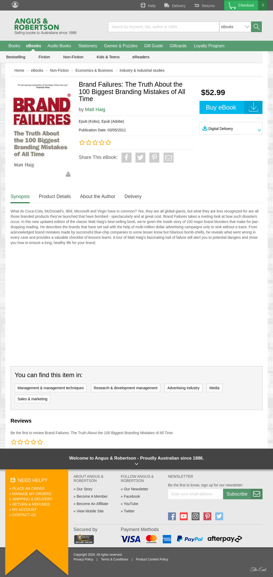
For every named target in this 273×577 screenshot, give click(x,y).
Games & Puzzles (120, 46)
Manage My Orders (31, 494)
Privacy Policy (83, 559)
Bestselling (15, 57)
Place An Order (28, 488)
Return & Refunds (31, 504)
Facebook (132, 496)
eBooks (33, 46)
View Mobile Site (90, 511)
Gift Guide (153, 46)
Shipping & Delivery (32, 499)
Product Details (55, 196)
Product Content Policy (152, 559)
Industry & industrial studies (141, 70)
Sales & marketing (33, 399)
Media (214, 388)
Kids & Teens (108, 57)
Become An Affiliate (92, 504)
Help (147, 5)
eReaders (140, 57)
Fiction (44, 57)
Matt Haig (95, 109)
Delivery (174, 5)
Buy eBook (234, 107)
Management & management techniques (51, 388)
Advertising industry (183, 388)
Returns (204, 5)
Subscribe (244, 494)
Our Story (84, 489)
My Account (24, 509)
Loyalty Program (209, 46)
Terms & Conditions (114, 559)
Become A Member (92, 496)
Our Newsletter (136, 489)
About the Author (97, 196)
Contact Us (24, 515)
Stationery (87, 46)
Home (19, 70)
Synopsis (20, 196)
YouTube (131, 504)
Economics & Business (94, 70)
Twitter (129, 511)
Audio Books (59, 46)
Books (14, 46)
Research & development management (126, 388)
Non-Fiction (73, 57)
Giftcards (178, 46)
